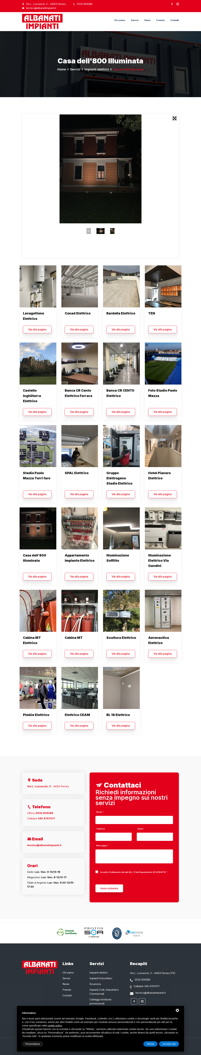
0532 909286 (82, 4)
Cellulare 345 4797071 (146, 986)
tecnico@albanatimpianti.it (39, 8)
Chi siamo (119, 20)
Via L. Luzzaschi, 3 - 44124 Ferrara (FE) (152, 973)
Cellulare (41, 818)
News (147, 20)
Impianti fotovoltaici (101, 978)
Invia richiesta (109, 888)
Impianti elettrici (96, 69)
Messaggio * (102, 845)
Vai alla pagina (37, 329)
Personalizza (32, 1043)
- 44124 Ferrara (48, 786)
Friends (160, 20)
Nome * (100, 812)
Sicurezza (95, 984)
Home (61, 69)
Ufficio (40, 813)
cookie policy (55, 1025)
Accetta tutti (169, 1043)
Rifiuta (150, 1043)
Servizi (135, 20)
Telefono (100, 829)
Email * (141, 829)
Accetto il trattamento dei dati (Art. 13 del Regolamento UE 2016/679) (133, 872)
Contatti (174, 20)
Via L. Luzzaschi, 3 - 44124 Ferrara (46, 4)
